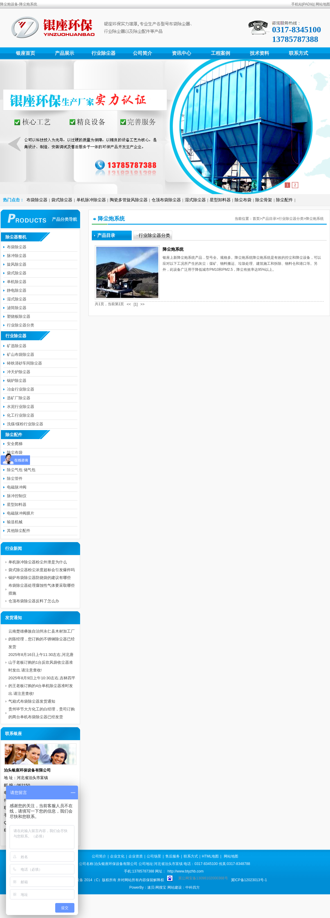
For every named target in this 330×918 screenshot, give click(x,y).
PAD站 (308, 4)
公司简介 (142, 53)
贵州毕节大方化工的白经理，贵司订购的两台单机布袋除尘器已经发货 (41, 713)
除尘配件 (284, 199)
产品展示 (64, 53)
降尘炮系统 (315, 219)
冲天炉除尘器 (18, 372)
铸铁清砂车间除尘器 (24, 363)
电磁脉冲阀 (16, 487)
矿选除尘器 (16, 346)
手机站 (296, 4)
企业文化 (117, 856)
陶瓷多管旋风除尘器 (129, 199)
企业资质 (135, 856)
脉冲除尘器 (16, 255)
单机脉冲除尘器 (91, 199)
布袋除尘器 (36, 199)
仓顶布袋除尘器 (166, 199)
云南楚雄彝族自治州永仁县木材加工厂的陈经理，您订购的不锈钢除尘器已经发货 (41, 639)
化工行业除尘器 (20, 415)
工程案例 (220, 53)
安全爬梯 (14, 443)
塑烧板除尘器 (18, 316)
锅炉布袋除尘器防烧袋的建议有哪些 (39, 577)
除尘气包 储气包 (21, 470)
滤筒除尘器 (16, 308)
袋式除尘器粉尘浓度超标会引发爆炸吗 (41, 570)
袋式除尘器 (61, 199)
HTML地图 (210, 856)
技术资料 (259, 53)
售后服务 (172, 856)
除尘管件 (14, 478)
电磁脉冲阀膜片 (20, 513)
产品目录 (269, 219)
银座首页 (25, 53)
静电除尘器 (16, 290)
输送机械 (14, 522)
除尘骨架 (263, 199)
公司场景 (154, 856)
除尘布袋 (243, 199)
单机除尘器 (16, 281)
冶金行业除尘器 (20, 389)
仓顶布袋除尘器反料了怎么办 (33, 601)
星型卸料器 (220, 199)
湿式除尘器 (195, 199)
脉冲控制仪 (16, 496)
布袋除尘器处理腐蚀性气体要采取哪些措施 (41, 589)
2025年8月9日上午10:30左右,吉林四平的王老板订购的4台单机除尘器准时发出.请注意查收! (41, 686)
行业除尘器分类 (291, 219)
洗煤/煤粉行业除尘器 (25, 424)
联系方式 (298, 53)
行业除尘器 (104, 53)
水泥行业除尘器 (20, 406)
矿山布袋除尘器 (20, 354)
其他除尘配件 (18, 530)
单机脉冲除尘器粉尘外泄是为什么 (37, 562)
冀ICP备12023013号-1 (249, 880)
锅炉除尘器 (16, 380)
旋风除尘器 (16, 264)
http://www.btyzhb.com (185, 871)
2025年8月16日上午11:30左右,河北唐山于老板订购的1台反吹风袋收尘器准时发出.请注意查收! (41, 662)
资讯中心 (181, 53)
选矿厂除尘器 (18, 398)
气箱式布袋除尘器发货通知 (31, 701)
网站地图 (323, 4)
